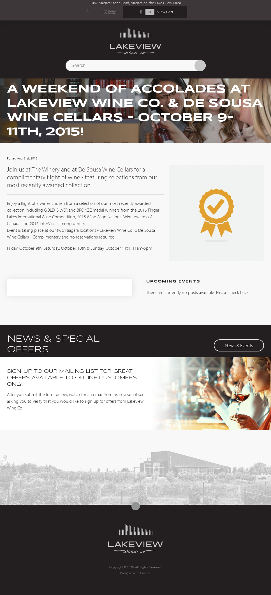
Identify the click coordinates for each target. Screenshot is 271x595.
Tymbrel (145, 573)
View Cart (165, 11)
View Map (172, 2)
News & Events (239, 345)
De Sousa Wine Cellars (105, 169)
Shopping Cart (141, 12)
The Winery (46, 169)
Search (200, 65)
